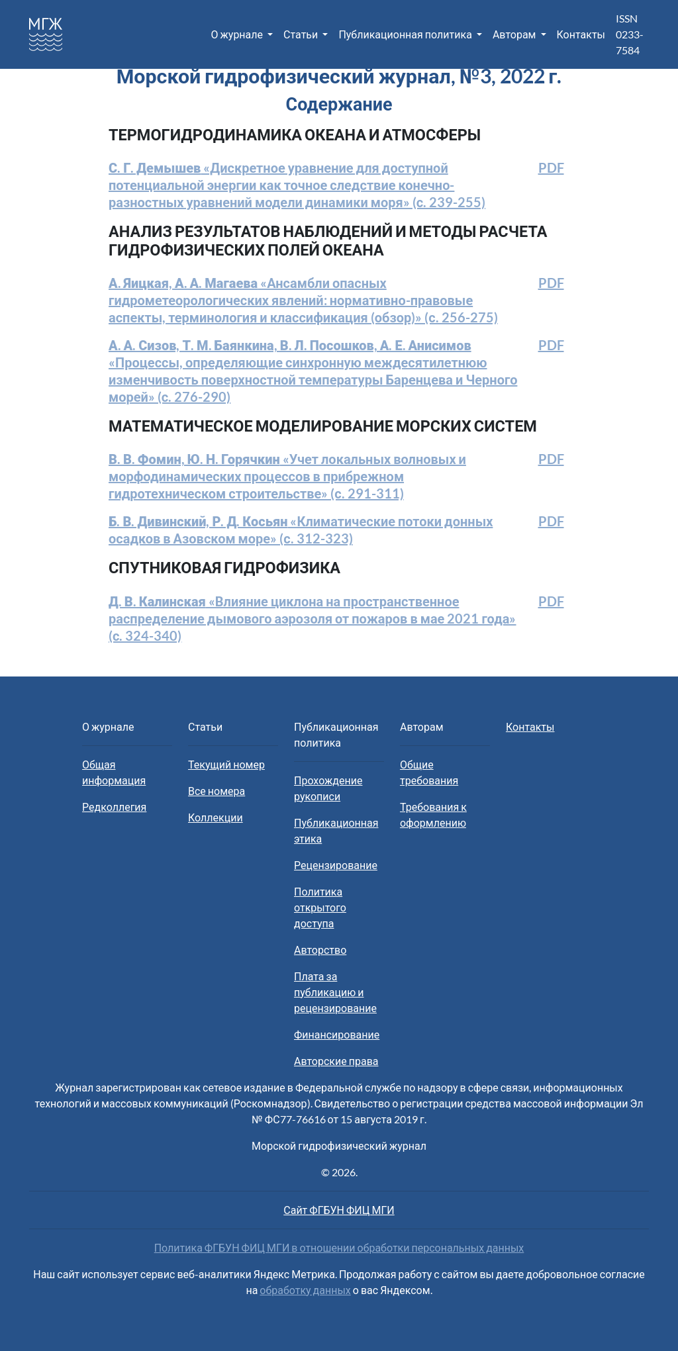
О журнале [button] (238, 34)
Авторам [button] (515, 34)
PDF (551, 167)
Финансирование (336, 1034)
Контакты (581, 34)
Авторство (320, 949)
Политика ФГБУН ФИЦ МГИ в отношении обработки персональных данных (339, 1247)
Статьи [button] (301, 34)
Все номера (216, 790)
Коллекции (215, 817)
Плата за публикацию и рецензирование (335, 992)
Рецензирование (335, 865)
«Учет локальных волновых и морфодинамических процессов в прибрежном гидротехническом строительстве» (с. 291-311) (287, 476)
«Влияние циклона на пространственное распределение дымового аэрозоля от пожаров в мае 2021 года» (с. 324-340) (312, 618)
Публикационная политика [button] (405, 34)
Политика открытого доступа (320, 907)
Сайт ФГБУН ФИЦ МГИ (338, 1209)
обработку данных (305, 1289)
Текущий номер (226, 764)
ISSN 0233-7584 (630, 34)
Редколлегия (114, 806)
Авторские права (336, 1060)
